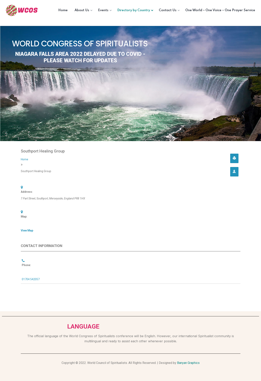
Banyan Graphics (188, 363)
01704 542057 (31, 279)
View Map (27, 230)
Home (24, 159)
